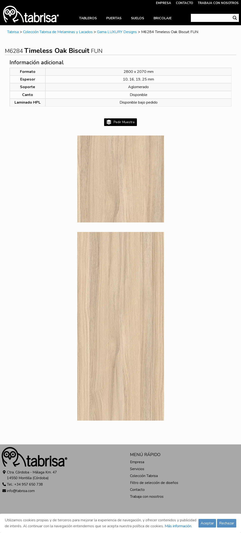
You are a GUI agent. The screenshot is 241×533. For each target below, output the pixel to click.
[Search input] (211, 18)
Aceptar (207, 523)
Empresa (137, 462)
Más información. (178, 526)
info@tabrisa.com (21, 490)
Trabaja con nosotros (147, 496)
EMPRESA (163, 3)
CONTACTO (184, 3)
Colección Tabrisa (144, 475)
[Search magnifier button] (235, 18)
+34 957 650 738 (28, 484)
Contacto (137, 489)
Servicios (137, 469)
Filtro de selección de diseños (154, 482)
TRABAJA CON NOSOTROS (218, 3)
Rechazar (226, 523)
